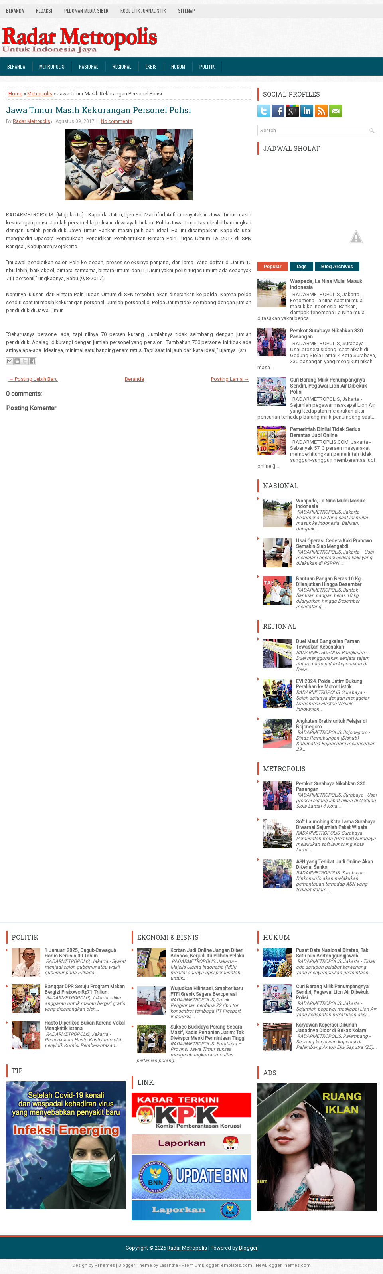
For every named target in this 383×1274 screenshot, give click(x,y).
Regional (122, 66)
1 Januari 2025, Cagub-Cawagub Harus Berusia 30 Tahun (80, 953)
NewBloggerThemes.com (283, 1265)
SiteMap (186, 10)
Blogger (248, 1248)
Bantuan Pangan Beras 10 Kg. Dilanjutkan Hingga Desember (329, 581)
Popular (273, 266)
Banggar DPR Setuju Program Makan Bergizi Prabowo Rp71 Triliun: (85, 989)
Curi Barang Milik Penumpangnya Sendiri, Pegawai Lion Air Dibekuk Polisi (328, 386)
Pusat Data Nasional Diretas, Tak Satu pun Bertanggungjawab (332, 953)
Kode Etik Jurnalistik (143, 10)
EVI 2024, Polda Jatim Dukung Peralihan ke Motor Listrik (329, 684)
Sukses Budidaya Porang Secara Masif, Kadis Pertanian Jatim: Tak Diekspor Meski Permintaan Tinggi (207, 1032)
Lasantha (168, 1265)
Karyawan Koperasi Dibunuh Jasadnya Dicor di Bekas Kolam (331, 1027)
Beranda (15, 10)
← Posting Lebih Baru (33, 379)
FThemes (105, 1265)
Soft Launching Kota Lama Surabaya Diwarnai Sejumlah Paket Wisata (335, 824)
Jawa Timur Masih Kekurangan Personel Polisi (98, 110)
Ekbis (151, 66)
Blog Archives (337, 266)
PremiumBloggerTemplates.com (217, 1265)
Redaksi (44, 10)
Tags (301, 266)
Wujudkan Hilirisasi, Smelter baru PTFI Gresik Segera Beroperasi (206, 991)
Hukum (178, 66)
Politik (207, 66)
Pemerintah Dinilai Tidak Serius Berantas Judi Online (325, 432)
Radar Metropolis (31, 121)
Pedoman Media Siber (86, 10)
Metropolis (52, 66)
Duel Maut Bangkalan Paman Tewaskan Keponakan (328, 644)
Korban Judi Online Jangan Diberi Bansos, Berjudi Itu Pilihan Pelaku (207, 953)
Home (15, 94)
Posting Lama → (230, 379)
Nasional (88, 66)
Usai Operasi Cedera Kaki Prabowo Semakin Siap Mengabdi (334, 543)
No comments (116, 121)
